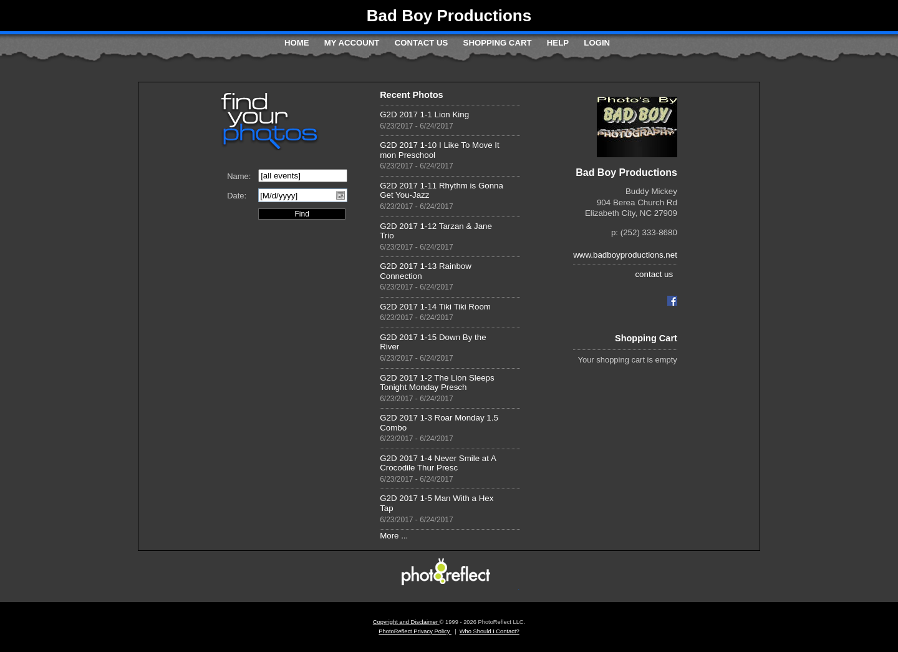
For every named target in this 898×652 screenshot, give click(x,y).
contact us (654, 274)
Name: (239, 176)
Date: (236, 195)
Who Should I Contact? (489, 631)
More (389, 535)
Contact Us (421, 42)
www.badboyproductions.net (625, 255)
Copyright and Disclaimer (406, 622)
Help (558, 42)
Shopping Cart (497, 42)
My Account (352, 42)
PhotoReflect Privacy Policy (415, 631)
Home (296, 42)
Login (597, 42)
